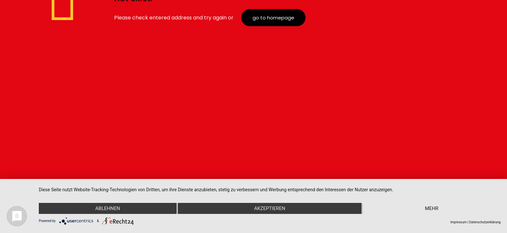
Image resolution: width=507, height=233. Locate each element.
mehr (431, 208)
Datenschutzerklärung (485, 222)
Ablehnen (107, 208)
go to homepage (273, 17)
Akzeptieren (269, 208)
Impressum (458, 222)
